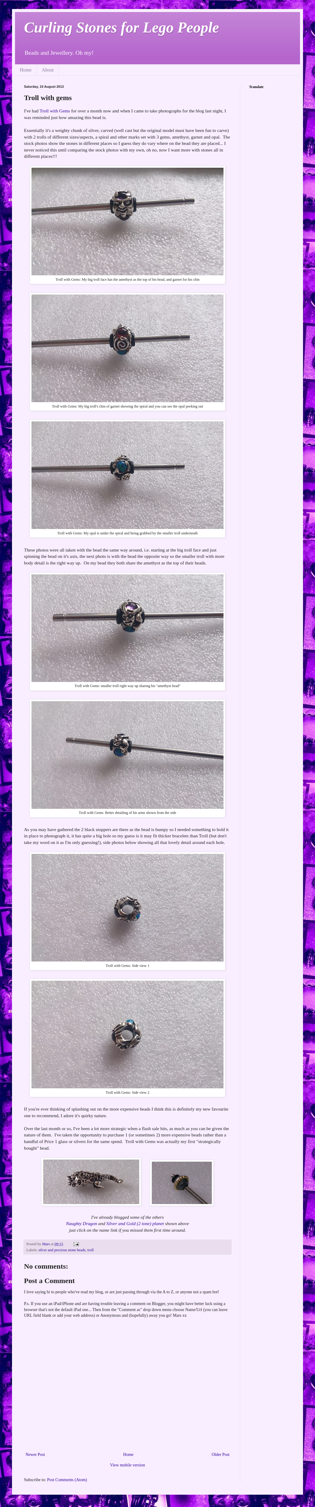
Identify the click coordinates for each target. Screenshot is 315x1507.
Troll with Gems (55, 110)
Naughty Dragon (81, 1223)
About (48, 69)
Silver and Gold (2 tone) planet (135, 1223)
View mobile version (127, 1465)
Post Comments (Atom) (67, 1480)
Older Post (221, 1454)
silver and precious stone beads (62, 1250)
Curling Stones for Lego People (121, 27)
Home (26, 69)
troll (90, 1250)
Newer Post (35, 1454)
